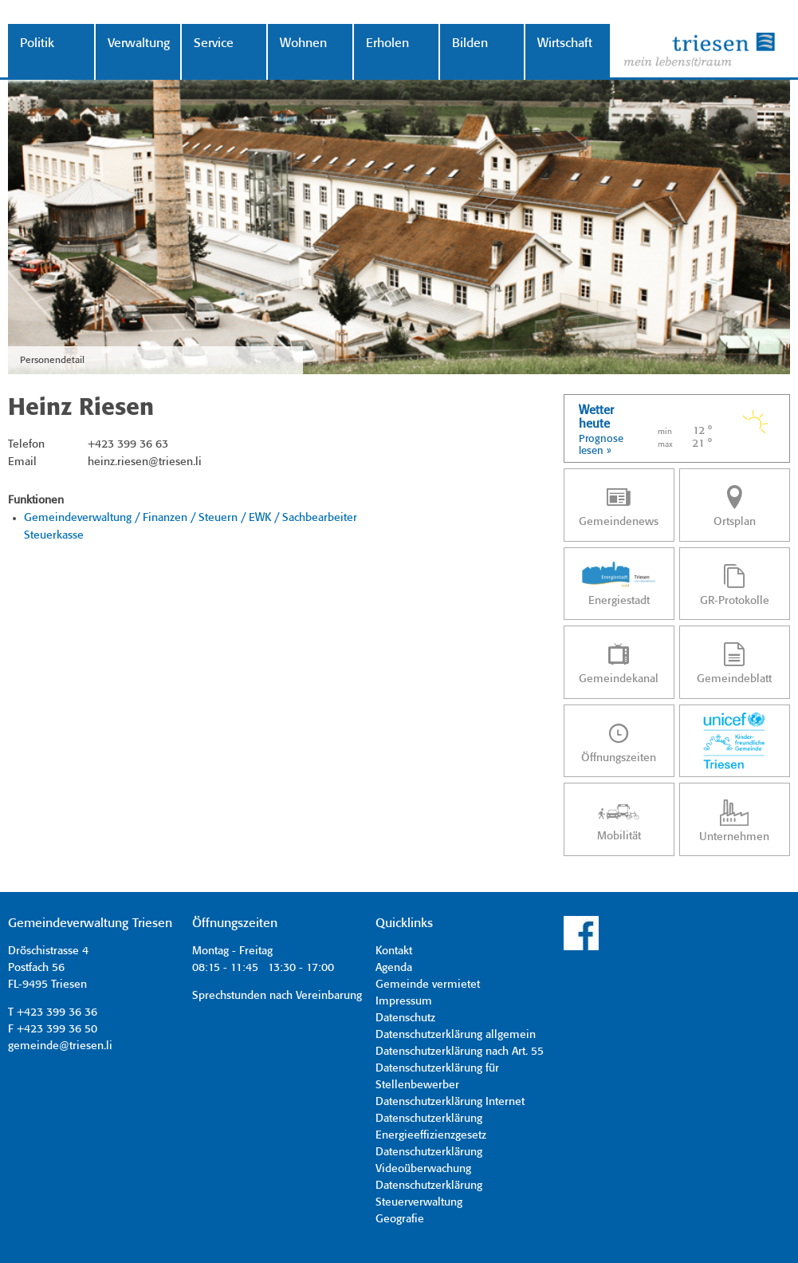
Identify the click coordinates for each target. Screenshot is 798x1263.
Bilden (470, 43)
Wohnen (303, 43)
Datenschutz (405, 1018)
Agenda (393, 967)
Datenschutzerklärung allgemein (455, 1034)
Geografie (399, 1219)
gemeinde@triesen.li (60, 1046)
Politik (37, 43)
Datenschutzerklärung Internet (450, 1101)
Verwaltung (138, 43)
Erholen (387, 43)
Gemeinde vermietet (427, 984)
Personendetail (52, 360)
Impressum (403, 1001)
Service (214, 43)
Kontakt (393, 951)
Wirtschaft (564, 43)
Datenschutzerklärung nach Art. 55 (459, 1051)
